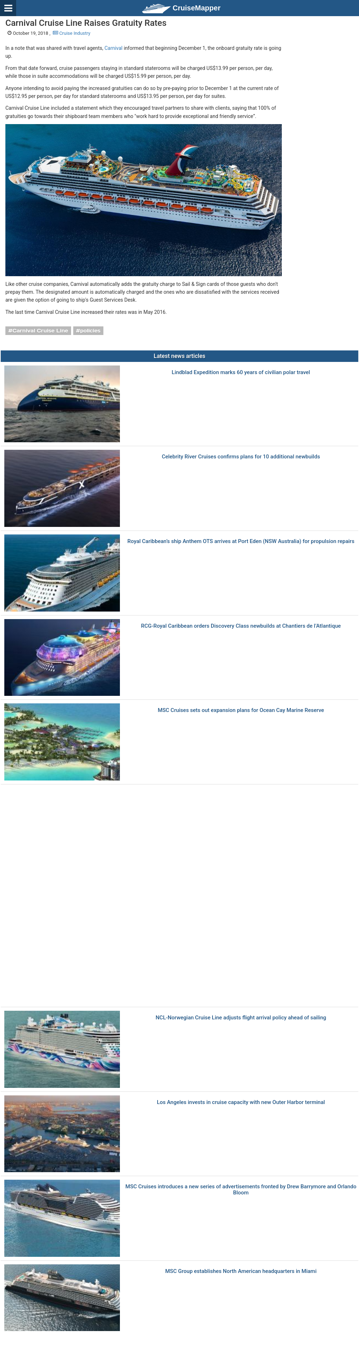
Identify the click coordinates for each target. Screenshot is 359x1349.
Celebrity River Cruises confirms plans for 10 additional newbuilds (241, 457)
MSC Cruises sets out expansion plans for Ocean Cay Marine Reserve (241, 710)
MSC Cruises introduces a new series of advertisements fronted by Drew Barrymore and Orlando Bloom (240, 1189)
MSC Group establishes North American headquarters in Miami (241, 1271)
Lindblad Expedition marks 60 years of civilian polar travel (241, 372)
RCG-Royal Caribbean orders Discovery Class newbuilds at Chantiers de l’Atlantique (241, 626)
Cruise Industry (71, 33)
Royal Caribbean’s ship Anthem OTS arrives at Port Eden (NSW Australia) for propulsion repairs (240, 541)
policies (90, 330)
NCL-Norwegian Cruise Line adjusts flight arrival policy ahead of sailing (240, 1018)
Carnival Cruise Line (40, 330)
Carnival (113, 48)
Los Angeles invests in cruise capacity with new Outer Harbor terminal (241, 1102)
